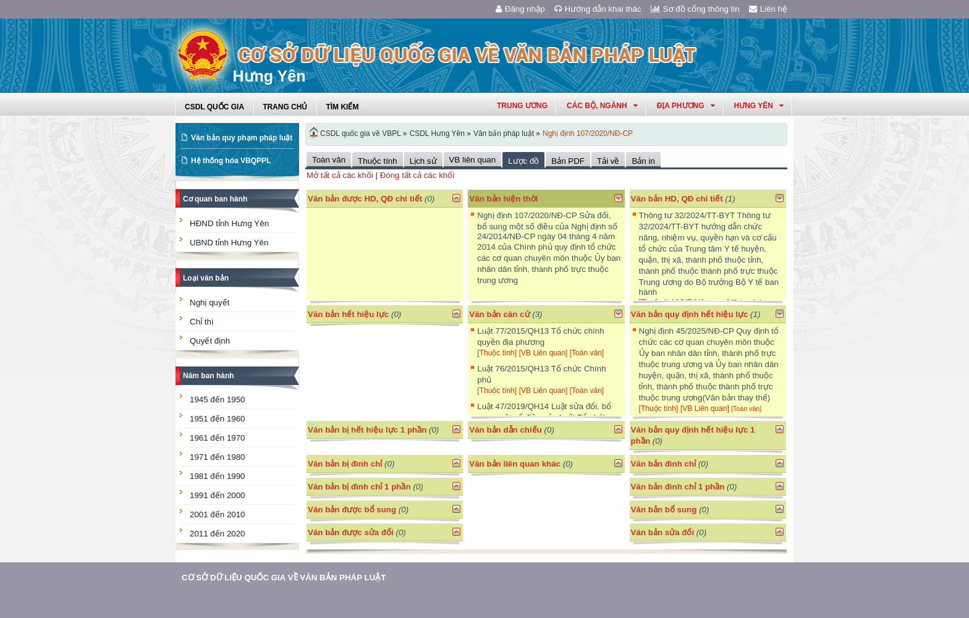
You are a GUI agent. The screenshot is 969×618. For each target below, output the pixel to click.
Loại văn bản (206, 278)
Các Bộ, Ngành (602, 105)
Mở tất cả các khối (340, 175)
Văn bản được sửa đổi (351, 532)
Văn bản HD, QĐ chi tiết (678, 198)
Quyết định (210, 340)
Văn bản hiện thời (503, 198)
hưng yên (759, 105)
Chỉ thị (201, 321)
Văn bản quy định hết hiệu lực (689, 314)
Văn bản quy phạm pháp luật (241, 137)
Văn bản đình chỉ (663, 463)
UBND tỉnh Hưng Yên (229, 242)
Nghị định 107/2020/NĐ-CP (588, 133)
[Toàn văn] (587, 353)
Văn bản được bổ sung (352, 509)
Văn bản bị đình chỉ (345, 463)
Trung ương (522, 105)
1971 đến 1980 (217, 457)
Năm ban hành (208, 375)
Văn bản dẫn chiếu (505, 429)
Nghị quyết (209, 302)
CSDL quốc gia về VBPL (360, 133)
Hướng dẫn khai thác (597, 9)
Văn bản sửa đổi (663, 532)
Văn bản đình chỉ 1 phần (678, 486)
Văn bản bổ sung (664, 509)
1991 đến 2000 (217, 495)
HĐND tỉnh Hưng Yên (229, 223)
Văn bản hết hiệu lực (348, 314)
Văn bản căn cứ (499, 314)
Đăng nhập (520, 9)
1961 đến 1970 (217, 437)
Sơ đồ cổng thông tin (695, 9)
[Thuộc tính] (497, 353)
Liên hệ (768, 9)
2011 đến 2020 (217, 533)
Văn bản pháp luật (503, 133)
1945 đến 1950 (217, 399)
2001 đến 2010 (217, 514)
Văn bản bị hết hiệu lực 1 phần (367, 429)
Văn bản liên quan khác (515, 463)
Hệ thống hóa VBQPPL (231, 160)
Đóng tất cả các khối (417, 175)
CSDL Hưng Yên (437, 133)
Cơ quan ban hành (215, 199)
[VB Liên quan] (544, 353)
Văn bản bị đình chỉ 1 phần (359, 486)
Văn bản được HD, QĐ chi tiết (365, 198)
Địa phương (686, 105)
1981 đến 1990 (217, 476)
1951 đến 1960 (217, 418)
